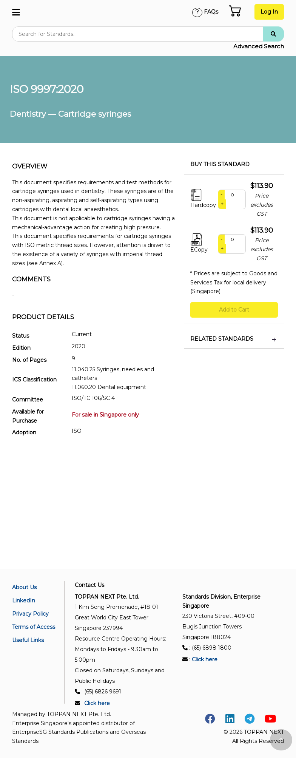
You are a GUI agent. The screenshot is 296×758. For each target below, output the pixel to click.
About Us (24, 587)
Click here (97, 703)
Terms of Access (33, 627)
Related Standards (221, 339)
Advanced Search (258, 46)
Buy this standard (220, 164)
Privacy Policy (30, 613)
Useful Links (28, 640)
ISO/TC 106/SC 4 (93, 398)
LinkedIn (23, 600)
